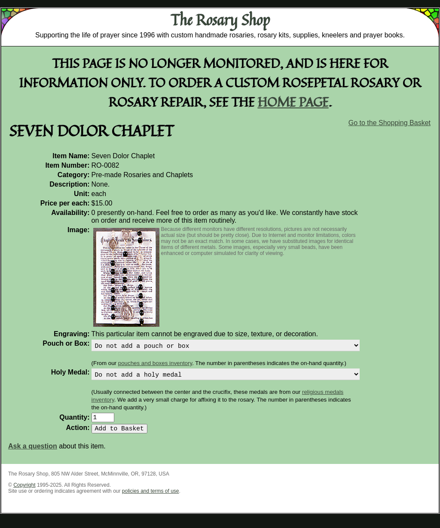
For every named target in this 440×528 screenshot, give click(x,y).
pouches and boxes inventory (155, 365)
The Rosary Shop (220, 19)
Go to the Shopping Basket (389, 122)
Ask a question (32, 453)
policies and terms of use (150, 498)
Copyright (24, 492)
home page (293, 101)
